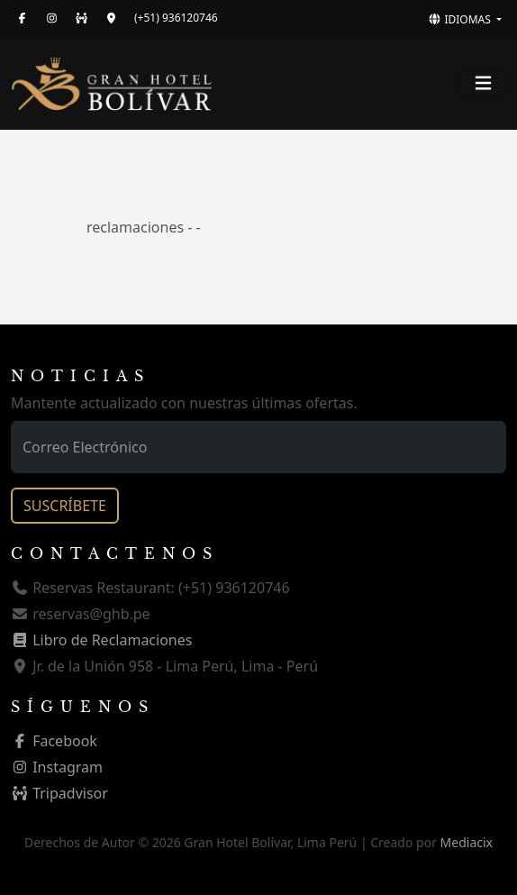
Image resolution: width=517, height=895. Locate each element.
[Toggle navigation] (483, 83)
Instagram (57, 767)
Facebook (54, 741)
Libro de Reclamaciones (101, 640)
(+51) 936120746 (176, 17)
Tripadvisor (59, 793)
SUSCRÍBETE (64, 506)
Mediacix (466, 842)
